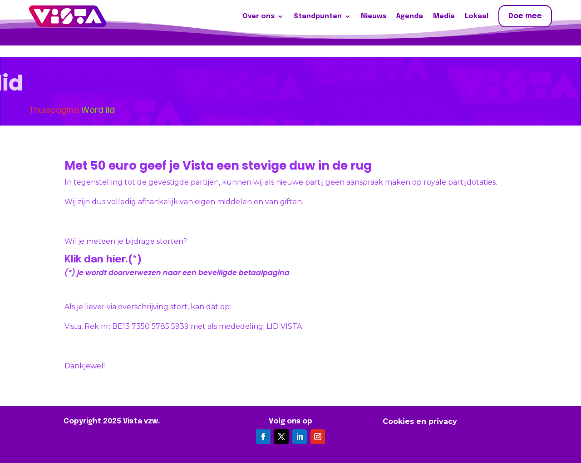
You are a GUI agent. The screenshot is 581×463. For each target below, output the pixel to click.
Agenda (409, 16)
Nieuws (373, 16)
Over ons (258, 16)
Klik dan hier (84, 260)
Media (444, 16)
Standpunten (318, 16)
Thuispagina (54, 110)
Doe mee (525, 16)
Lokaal (476, 16)
